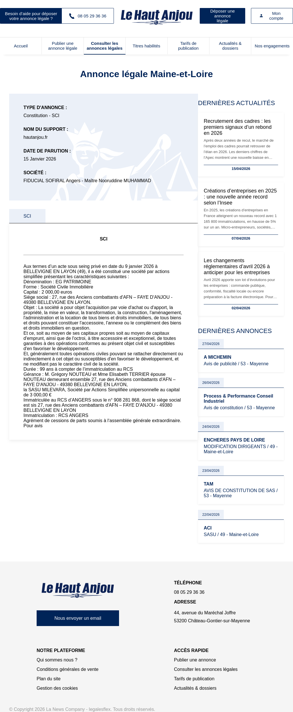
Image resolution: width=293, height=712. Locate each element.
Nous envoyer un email (77, 618)
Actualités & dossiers (230, 46)
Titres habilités (146, 45)
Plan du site (49, 678)
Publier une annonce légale (62, 46)
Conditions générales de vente (67, 669)
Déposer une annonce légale (222, 16)
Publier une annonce (195, 659)
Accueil (21, 45)
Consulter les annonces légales (104, 46)
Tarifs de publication (188, 46)
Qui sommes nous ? (57, 659)
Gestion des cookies (57, 688)
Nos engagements (272, 45)
